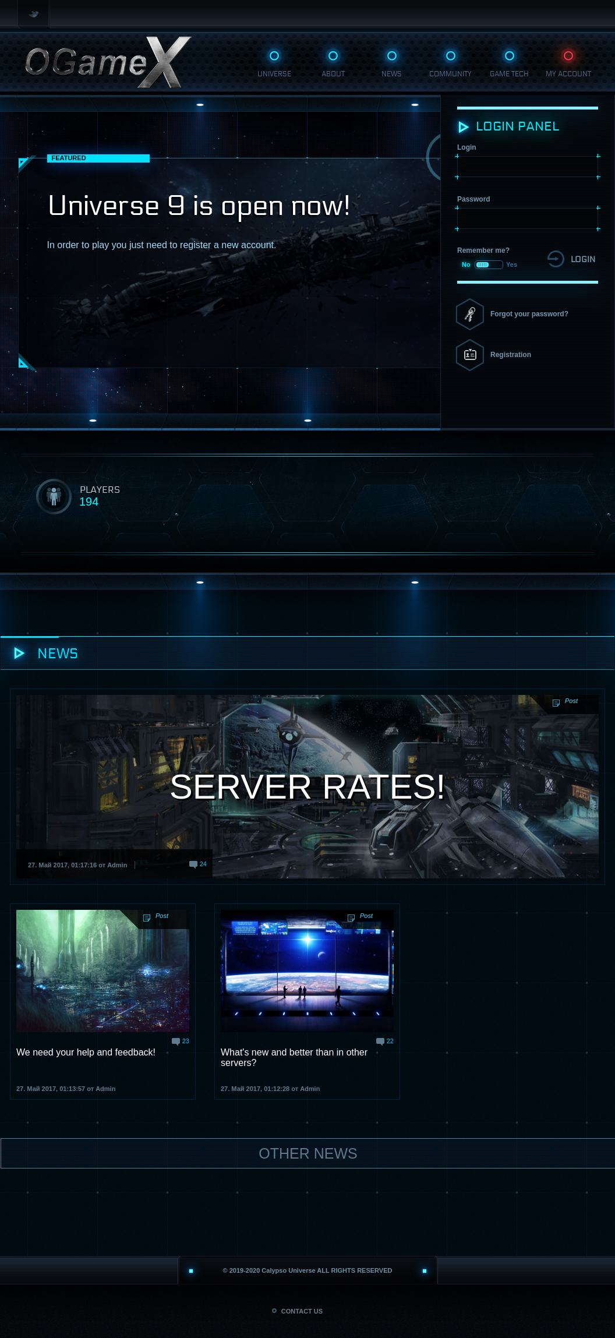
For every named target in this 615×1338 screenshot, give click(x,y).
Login (466, 147)
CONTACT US (297, 1311)
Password (473, 199)
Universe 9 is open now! (199, 206)
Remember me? (483, 250)
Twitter (34, 14)
